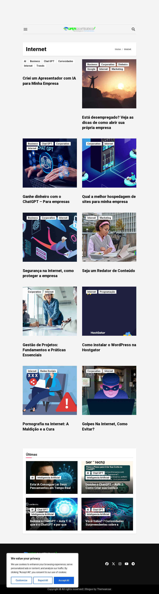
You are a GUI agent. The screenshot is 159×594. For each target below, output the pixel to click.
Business (35, 61)
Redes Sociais (48, 371)
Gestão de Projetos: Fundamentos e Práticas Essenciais (44, 350)
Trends (40, 65)
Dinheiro (123, 64)
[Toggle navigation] (25, 29)
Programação (107, 292)
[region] (42, 570)
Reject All (43, 580)
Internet (28, 65)
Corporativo (107, 64)
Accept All (64, 580)
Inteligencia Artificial (48, 477)
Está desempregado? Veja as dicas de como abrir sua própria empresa (108, 122)
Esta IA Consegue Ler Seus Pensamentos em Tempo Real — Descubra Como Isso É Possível (50, 490)
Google (91, 69)
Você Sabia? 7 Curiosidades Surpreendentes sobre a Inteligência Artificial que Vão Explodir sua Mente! (106, 526)
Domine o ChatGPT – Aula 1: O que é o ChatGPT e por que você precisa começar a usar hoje (50, 526)
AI (25, 61)
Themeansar (104, 589)
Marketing (117, 69)
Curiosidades (65, 61)
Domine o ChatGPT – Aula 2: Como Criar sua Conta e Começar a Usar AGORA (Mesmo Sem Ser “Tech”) (105, 490)
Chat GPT (49, 61)
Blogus (89, 589)
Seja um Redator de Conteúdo (108, 270)
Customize (21, 580)
